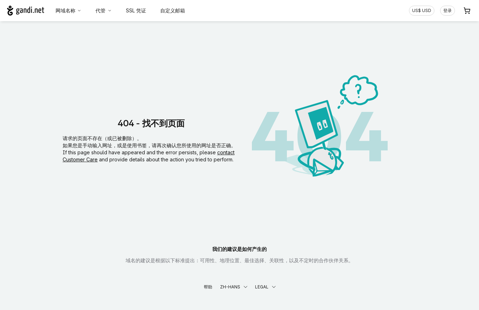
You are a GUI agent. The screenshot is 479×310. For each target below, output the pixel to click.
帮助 (208, 286)
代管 (104, 10)
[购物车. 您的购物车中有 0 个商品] (467, 10)
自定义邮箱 (172, 10)
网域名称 (69, 10)
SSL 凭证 (136, 10)
